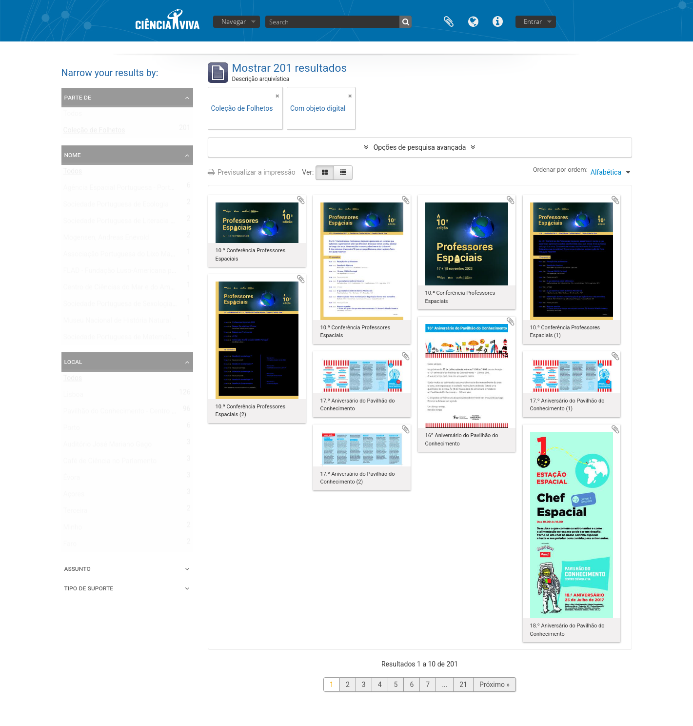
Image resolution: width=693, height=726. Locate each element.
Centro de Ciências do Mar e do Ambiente (126, 289)
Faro (70, 546)
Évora (71, 480)
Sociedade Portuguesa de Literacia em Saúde (132, 223)
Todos (72, 116)
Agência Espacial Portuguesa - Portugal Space (133, 190)
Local (73, 361)
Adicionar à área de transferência (301, 200)
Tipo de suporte (89, 588)
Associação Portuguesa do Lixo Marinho (124, 256)
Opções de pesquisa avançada (420, 147)
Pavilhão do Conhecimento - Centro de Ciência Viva (140, 413)
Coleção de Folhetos (94, 132)
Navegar (233, 21)
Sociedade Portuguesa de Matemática (121, 339)
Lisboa (73, 397)
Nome (72, 155)
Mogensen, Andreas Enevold (106, 239)
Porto (71, 430)
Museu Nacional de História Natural (117, 322)
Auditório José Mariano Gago (107, 446)
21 (463, 684)
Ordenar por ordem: (560, 169)
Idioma (473, 20)
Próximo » (494, 684)
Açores (74, 496)
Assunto (77, 568)
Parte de (77, 97)
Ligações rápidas (497, 20)
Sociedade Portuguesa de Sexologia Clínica (129, 306)
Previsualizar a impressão (252, 172)
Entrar (533, 21)
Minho (72, 529)
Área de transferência (448, 20)
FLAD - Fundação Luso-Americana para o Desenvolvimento (152, 273)
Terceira (75, 513)
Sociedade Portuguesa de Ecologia (116, 206)
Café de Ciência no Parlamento (110, 463)
